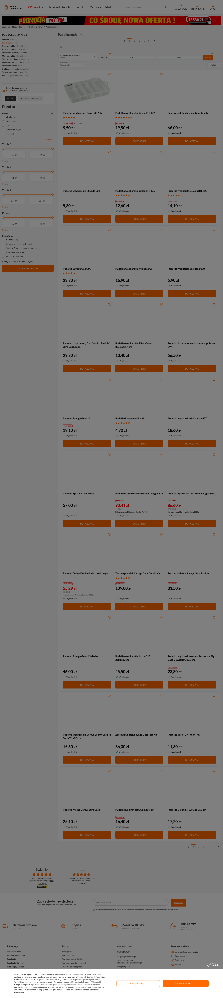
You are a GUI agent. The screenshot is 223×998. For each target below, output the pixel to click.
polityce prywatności (91, 979)
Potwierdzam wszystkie (185, 983)
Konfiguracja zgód (138, 983)
